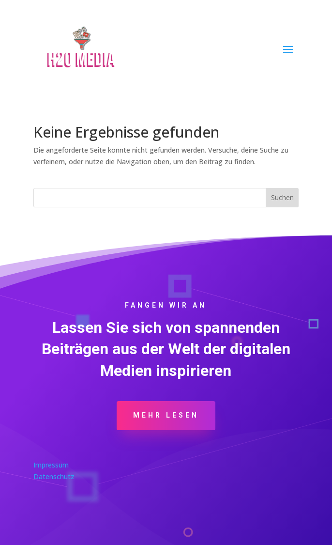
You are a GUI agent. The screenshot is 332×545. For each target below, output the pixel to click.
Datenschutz (54, 476)
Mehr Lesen (166, 415)
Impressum (51, 464)
